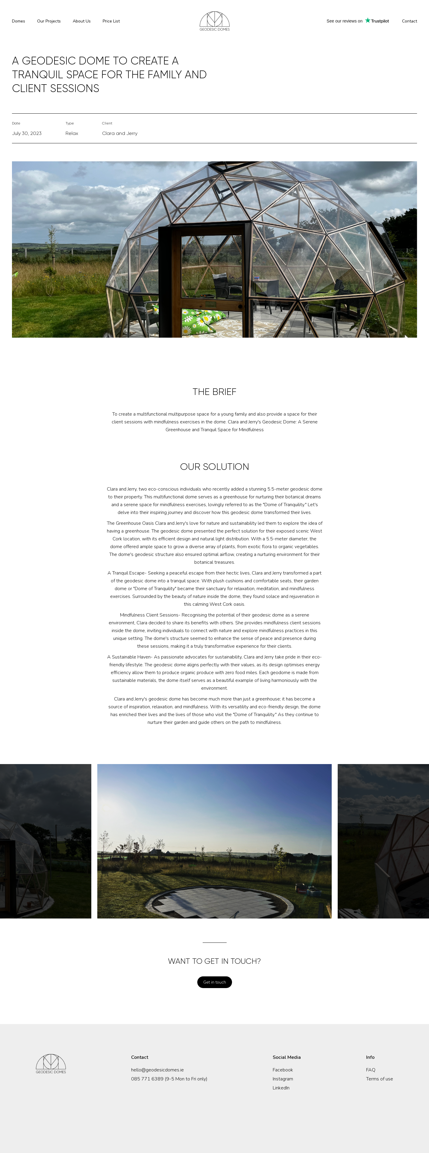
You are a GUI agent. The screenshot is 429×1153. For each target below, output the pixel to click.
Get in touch (214, 982)
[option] (214, 841)
